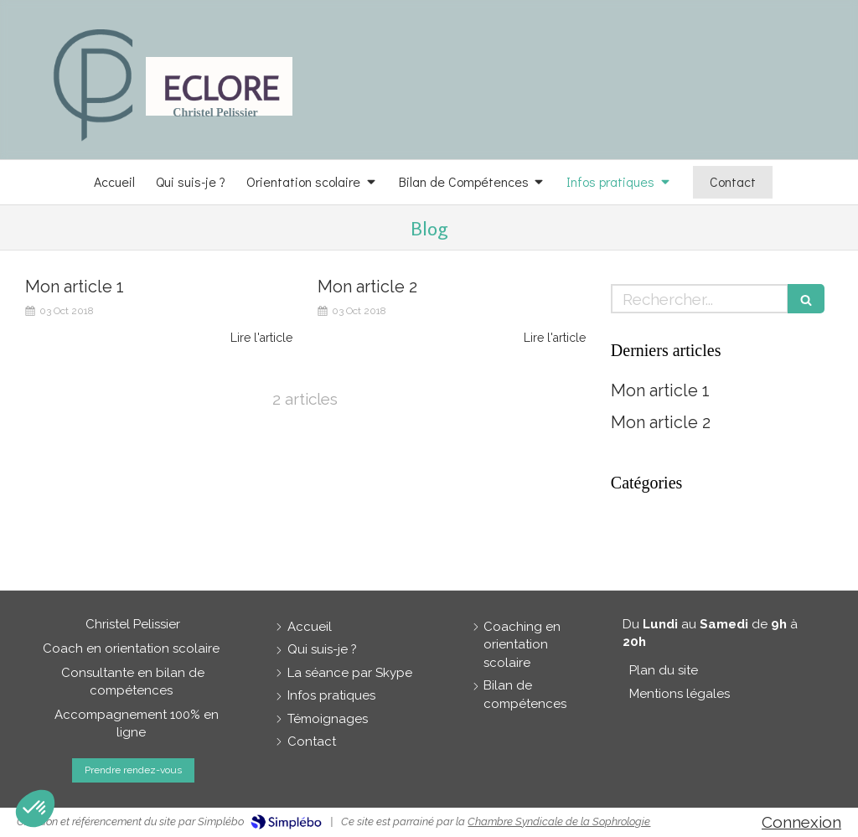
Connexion (801, 822)
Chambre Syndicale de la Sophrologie (559, 821)
